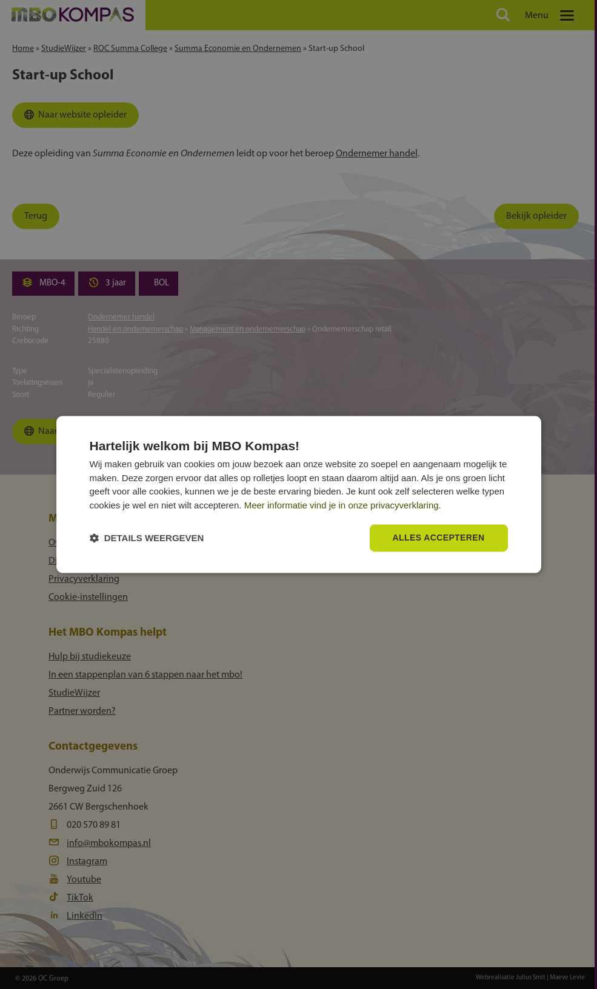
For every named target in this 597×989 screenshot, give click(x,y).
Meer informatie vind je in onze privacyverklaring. (342, 505)
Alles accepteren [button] (438, 538)
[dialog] (298, 494)
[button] (147, 538)
